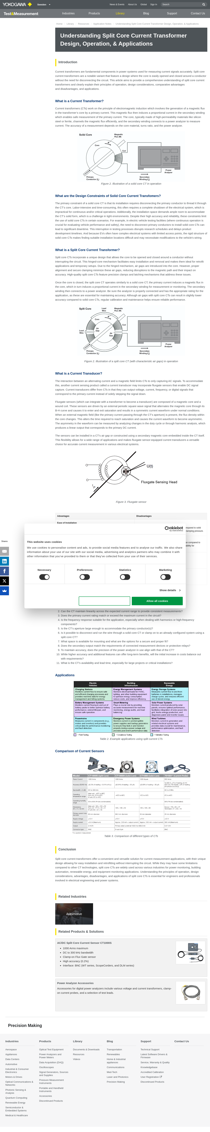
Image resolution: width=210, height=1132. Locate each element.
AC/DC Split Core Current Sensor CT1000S (84, 942)
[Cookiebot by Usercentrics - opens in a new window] (167, 529)
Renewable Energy (15, 1102)
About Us (132, 4)
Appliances (11, 1054)
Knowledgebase (149, 1067)
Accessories (45, 1096)
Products (94, 13)
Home (59, 23)
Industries (68, 13)
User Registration (150, 1077)
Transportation (114, 1049)
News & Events (117, 4)
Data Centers (12, 1059)
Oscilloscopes (46, 1067)
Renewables (113, 1054)
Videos (76, 1059)
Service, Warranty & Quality (155, 1062)
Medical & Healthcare (16, 1115)
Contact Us (198, 13)
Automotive (11, 1064)
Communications (115, 1067)
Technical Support (150, 1049)
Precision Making (116, 1081)
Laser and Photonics (117, 1077)
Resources (83, 23)
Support (172, 13)
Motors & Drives (13, 1077)
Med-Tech (112, 1072)
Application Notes (102, 23)
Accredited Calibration (152, 1072)
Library (120, 13)
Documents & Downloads (86, 1049)
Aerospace (11, 1049)
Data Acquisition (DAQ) (51, 1062)
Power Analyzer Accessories (75, 983)
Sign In (153, 4)
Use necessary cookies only (104, 601)
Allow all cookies (157, 601)
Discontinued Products (51, 1100)
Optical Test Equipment (51, 1049)
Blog (146, 13)
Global (143, 4)
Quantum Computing (16, 1097)
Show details (167, 590)
